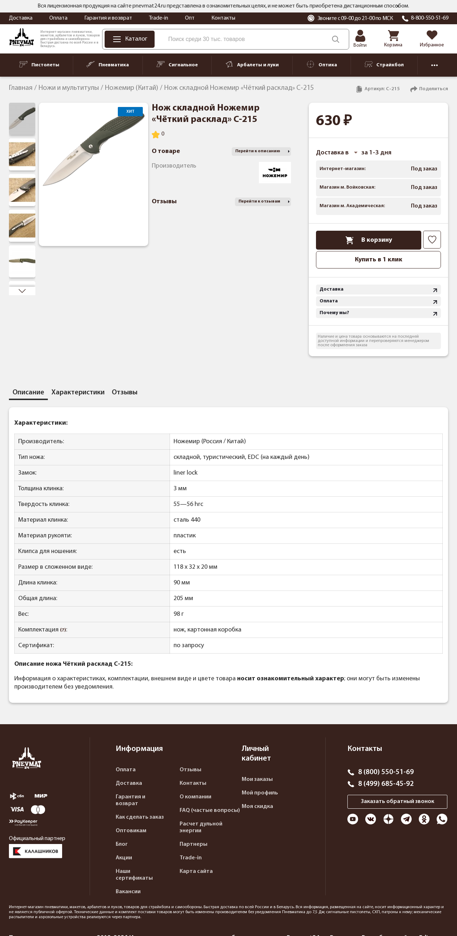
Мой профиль (260, 793)
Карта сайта (196, 871)
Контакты (223, 18)
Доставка (20, 18)
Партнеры (193, 844)
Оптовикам (131, 831)
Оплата (58, 18)
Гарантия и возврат (108, 18)
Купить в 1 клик (378, 259)
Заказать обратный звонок (397, 801)
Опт (190, 18)
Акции (124, 858)
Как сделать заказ (140, 817)
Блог (122, 844)
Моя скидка (257, 806)
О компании (195, 797)
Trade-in (158, 18)
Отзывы (190, 770)
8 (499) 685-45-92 (386, 784)
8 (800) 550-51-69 (386, 772)
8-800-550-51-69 (429, 18)
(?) (63, 630)
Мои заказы (257, 779)
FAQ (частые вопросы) (210, 810)
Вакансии (128, 892)
